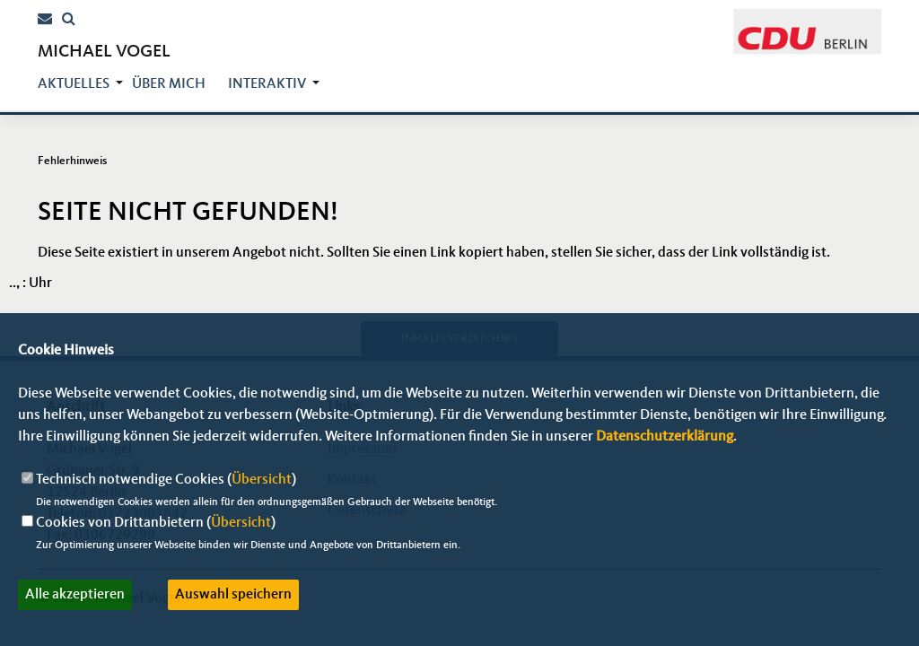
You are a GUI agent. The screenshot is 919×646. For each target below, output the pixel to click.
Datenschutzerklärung (664, 437)
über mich (169, 84)
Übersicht (262, 480)
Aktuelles (73, 84)
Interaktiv (267, 84)
